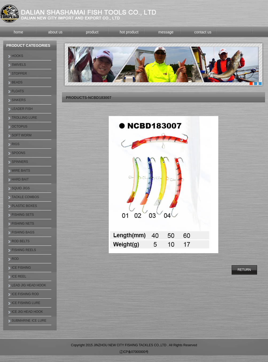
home (18, 32)
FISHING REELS (24, 250)
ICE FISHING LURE (26, 303)
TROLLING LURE (24, 118)
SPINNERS (20, 162)
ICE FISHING (21, 267)
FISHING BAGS (23, 232)
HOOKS (17, 56)
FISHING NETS (23, 223)
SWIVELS (19, 65)
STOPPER (19, 73)
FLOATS (18, 91)
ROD (15, 259)
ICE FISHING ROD (25, 294)
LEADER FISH (22, 109)
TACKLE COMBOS (25, 197)
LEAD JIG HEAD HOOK (29, 285)
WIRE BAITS (21, 170)
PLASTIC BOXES (24, 206)
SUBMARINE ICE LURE (29, 320)
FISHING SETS (23, 215)
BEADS (17, 82)
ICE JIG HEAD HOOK (27, 312)
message (166, 32)
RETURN (244, 270)
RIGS (16, 144)
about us (55, 32)
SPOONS (18, 153)
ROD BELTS (21, 241)
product (92, 32)
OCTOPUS (20, 126)
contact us (202, 32)
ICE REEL (19, 276)
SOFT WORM (22, 135)
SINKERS (19, 100)
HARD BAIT (20, 179)
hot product (129, 32)
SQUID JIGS (21, 188)
